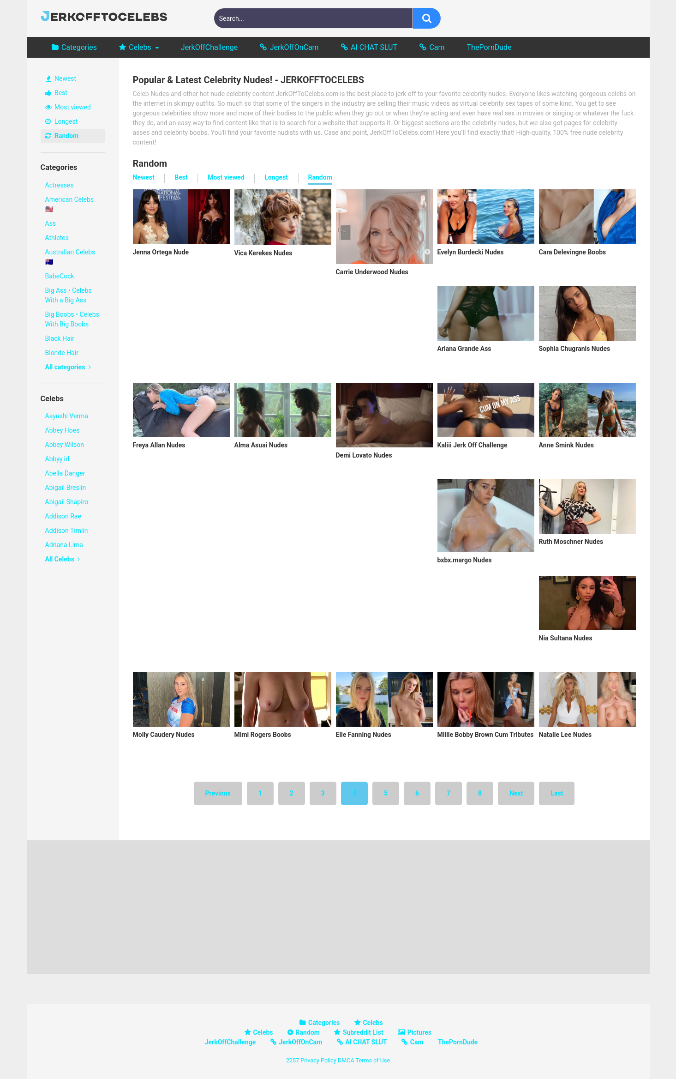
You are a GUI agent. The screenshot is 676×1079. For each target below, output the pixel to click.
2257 (292, 1060)
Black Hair (59, 338)
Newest (61, 78)
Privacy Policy (318, 1060)
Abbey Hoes (62, 430)
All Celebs (62, 559)
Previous (218, 793)
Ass (50, 223)
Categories (79, 47)
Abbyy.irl (57, 459)
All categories (68, 367)
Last (556, 793)
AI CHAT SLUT (374, 47)
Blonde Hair (61, 352)
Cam (436, 47)
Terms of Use (373, 1060)
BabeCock (59, 276)
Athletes (57, 237)
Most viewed (68, 107)
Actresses (59, 185)
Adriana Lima (64, 545)
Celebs (140, 47)
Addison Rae (63, 516)
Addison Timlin (66, 530)
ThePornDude (489, 47)
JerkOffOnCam (294, 47)
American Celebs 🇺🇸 (69, 204)
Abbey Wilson (64, 444)
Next (516, 793)
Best (56, 92)
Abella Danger (65, 473)
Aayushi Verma (66, 416)
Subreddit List (363, 1032)
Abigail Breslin (65, 487)
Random (62, 135)
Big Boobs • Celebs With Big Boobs (72, 319)
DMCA (346, 1060)
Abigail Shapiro (67, 502)
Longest (61, 121)
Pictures (419, 1032)
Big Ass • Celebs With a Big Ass (68, 295)
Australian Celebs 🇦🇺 (70, 256)
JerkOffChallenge (209, 47)
